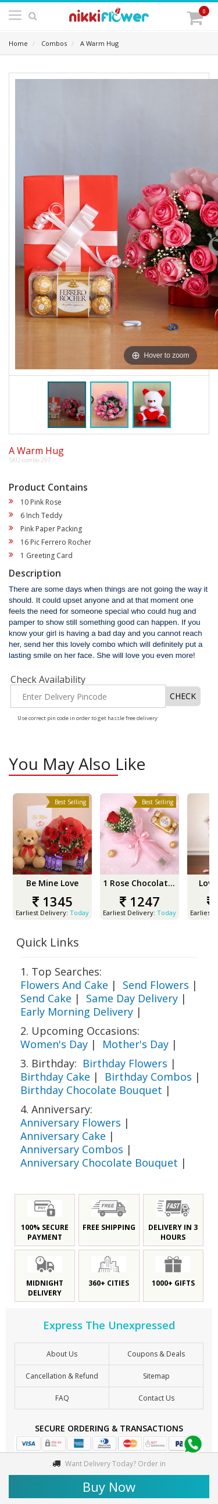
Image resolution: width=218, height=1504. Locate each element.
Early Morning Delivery (76, 1012)
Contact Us (156, 1398)
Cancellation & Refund (62, 1376)
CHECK (183, 695)
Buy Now (109, 1486)
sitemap (156, 1376)
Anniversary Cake (63, 1136)
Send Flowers (156, 985)
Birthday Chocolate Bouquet (91, 1090)
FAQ (62, 1398)
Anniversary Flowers (70, 1122)
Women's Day (54, 1044)
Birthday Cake (55, 1077)
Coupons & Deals (156, 1354)
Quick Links (47, 942)
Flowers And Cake (64, 985)
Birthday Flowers (125, 1063)
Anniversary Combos (71, 1149)
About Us (62, 1354)
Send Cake (46, 998)
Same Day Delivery (132, 998)
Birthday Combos (148, 1077)
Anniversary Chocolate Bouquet (99, 1163)
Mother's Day (135, 1044)
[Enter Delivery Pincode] (88, 696)
